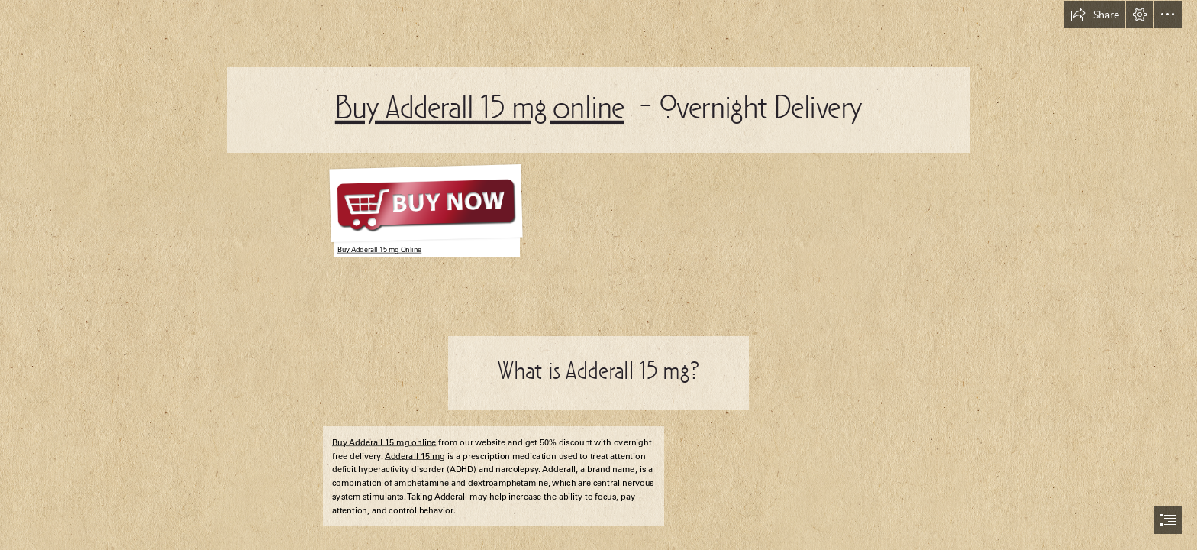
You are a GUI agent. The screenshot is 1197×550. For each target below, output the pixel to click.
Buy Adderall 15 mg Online (379, 250)
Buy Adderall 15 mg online (479, 110)
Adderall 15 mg (415, 456)
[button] (1094, 14)
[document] (598, 275)
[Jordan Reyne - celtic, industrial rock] (423, 209)
